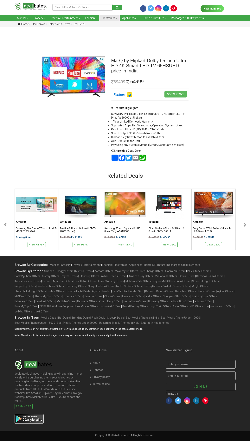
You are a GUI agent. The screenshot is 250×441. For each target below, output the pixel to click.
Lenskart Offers (45, 301)
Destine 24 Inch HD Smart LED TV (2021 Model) (78, 230)
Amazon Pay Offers (140, 276)
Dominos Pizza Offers (209, 276)
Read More (23, 406)
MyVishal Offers (63, 281)
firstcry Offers (50, 276)
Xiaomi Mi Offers (175, 271)
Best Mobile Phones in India (142, 317)
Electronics (109, 18)
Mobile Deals (48, 317)
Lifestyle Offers (73, 296)
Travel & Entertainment (65, 18)
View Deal (81, 244)
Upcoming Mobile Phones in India (119, 322)
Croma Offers (181, 286)
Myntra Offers (84, 271)
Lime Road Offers (133, 296)
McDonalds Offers (166, 276)
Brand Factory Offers (135, 306)
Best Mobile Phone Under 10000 (180, 317)
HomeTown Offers (135, 301)
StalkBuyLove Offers (204, 296)
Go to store (175, 94)
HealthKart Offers (85, 281)
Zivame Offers (94, 296)
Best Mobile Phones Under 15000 (35, 322)
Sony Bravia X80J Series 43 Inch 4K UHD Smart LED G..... (212, 230)
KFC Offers (196, 306)
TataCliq (117, 291)
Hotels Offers (56, 291)
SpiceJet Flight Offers (205, 281)
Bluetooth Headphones (155, 322)
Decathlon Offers (185, 291)
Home (23, 24)
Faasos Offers (206, 291)
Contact (96, 370)
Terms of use (100, 384)
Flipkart (46, 281)
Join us (201, 386)
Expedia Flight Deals (78, 291)
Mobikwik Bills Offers (138, 281)
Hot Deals (64, 317)
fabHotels (130, 291)
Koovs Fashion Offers (28, 281)
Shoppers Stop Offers (176, 296)
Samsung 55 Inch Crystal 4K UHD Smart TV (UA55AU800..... (122, 230)
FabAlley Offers (24, 301)
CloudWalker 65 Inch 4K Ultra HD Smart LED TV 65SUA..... (166, 230)
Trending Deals (81, 317)
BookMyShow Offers (27, 276)
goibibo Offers (23, 311)
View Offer (36, 244)
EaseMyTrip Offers (26, 306)
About (95, 363)
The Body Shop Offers (48, 296)
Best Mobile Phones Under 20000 (77, 322)
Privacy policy (100, 377)
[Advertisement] (18, 91)
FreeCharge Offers (151, 271)
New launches (212, 8)
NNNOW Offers (24, 296)
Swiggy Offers (65, 271)
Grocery (39, 18)
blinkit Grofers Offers (129, 286)
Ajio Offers (183, 281)
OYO (141, 291)
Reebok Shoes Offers (51, 286)
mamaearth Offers (222, 306)
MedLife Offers (66, 301)
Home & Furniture (154, 18)
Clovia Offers (112, 296)
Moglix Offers (200, 286)
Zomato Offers (103, 271)
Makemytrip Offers (126, 271)
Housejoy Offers (158, 301)
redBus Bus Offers (181, 301)
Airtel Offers (180, 306)
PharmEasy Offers (110, 301)
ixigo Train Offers (160, 306)
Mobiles (23, 18)
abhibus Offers (203, 301)
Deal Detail (79, 24)
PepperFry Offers (25, 286)
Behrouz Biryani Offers (159, 291)
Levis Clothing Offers (111, 281)
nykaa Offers (225, 291)
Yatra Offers (153, 296)
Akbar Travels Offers (114, 276)
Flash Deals (98, 317)
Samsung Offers (76, 286)
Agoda (96, 291)
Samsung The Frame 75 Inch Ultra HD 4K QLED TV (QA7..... (36, 230)
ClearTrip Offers (89, 276)
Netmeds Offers (87, 301)
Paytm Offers (69, 276)
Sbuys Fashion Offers (101, 286)
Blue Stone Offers (198, 271)
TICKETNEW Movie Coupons (56, 306)
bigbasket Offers (110, 306)
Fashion (91, 18)
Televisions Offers (59, 24)
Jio (207, 306)
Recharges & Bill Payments (188, 18)
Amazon (48, 271)
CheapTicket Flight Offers (30, 291)
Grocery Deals (115, 317)
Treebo (106, 291)
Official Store (187, 276)
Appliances (130, 18)
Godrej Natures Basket (157, 286)
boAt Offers (41, 311)
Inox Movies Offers (86, 306)
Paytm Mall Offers (164, 281)
